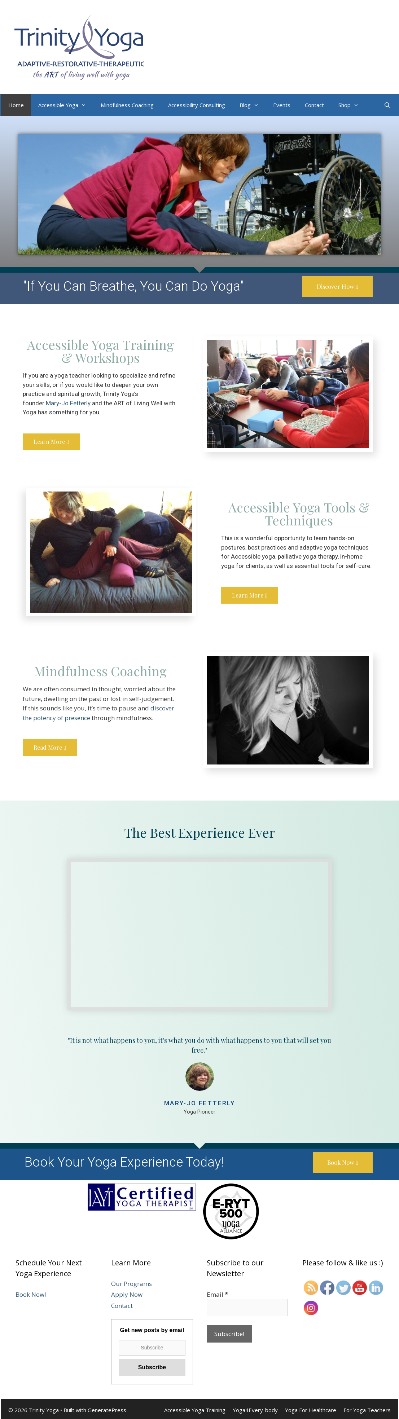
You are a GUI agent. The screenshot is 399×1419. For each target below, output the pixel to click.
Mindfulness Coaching (127, 105)
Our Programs (131, 1285)
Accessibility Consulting (196, 105)
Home (16, 105)
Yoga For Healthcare (310, 1411)
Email (217, 1295)
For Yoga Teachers (367, 1411)
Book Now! (31, 1295)
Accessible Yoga (65, 105)
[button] (336, 286)
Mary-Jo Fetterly (68, 403)
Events (281, 105)
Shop (352, 105)
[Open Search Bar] (387, 105)
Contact (314, 105)
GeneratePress (107, 1411)
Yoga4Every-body (255, 1411)
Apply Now (126, 1295)
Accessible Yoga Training (194, 1411)
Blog (253, 105)
